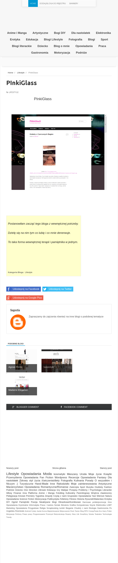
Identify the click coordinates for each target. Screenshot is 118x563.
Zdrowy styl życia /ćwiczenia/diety (39, 480)
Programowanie (39, 514)
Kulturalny (70, 493)
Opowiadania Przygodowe (27, 508)
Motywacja (10, 514)
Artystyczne (105, 483)
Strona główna (59, 468)
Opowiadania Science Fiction (20, 499)
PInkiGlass (43, 99)
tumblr (62, 508)
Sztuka (91, 514)
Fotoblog (60, 493)
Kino (110, 502)
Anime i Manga (47, 493)
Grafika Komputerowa (79, 505)
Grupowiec (72, 496)
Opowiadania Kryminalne (17, 505)
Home (33, 3)
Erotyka (108, 499)
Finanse (17, 493)
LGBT (109, 505)
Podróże (10, 490)
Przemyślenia (14, 477)
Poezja (34, 502)
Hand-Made (41, 483)
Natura (108, 496)
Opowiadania (31, 474)
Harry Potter (107, 511)
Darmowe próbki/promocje (94, 502)
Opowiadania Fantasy (93, 477)
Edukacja (51, 490)
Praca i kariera (46, 505)
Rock (72, 511)
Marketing (10, 508)
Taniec (77, 511)
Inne (52, 483)
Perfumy (18, 514)
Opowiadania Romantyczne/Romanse (46, 487)
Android (28, 511)
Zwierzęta (74, 487)
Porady (89, 480)
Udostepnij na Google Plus (24, 297)
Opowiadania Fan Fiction (38, 477)
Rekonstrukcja (59, 514)
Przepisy (73, 490)
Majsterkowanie (53, 511)
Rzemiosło (19, 511)
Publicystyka (53, 499)
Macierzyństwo (14, 487)
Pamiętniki (24, 502)
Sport (82, 487)
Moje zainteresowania (84, 483)
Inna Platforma (30, 493)
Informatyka (34, 505)
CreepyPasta (93, 511)
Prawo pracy (27, 514)
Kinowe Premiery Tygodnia (31, 496)
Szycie (92, 505)
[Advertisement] (59, 441)
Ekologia (92, 508)
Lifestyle (13, 92)
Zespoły (49, 496)
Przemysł (49, 514)
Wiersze (100, 496)
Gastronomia (102, 508)
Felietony (64, 499)
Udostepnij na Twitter (57, 289)
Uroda (83, 474)
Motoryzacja (40, 499)
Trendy (9, 517)
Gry (58, 490)
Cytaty (33, 511)
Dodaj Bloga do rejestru (53, 3)
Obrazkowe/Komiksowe (69, 502)
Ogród (15, 502)
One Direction (30, 490)
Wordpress (61, 477)
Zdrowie (42, 490)
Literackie (107, 490)
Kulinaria (79, 480)
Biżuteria (65, 505)
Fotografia (67, 480)
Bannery (73, 3)
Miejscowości (65, 511)
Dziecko (19, 490)
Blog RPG (84, 511)
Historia (80, 499)
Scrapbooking (52, 508)
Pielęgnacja (11, 496)
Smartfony (84, 514)
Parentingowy (83, 493)
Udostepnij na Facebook (22, 289)
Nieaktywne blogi (48, 502)
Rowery (68, 514)
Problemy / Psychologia (90, 490)
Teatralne (98, 514)
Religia (43, 508)
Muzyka (90, 487)
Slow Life (75, 514)
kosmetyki (59, 474)
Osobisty (99, 487)
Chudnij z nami (81, 508)
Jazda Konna (42, 511)
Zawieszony (106, 493)
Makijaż (64, 490)
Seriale (57, 505)
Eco (100, 511)
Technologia (107, 514)
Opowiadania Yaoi (87, 496)
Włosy (9, 493)
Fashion (108, 487)
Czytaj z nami (60, 496)
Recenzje (74, 477)
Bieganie (69, 508)
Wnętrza (95, 493)
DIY (8, 502)
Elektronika (101, 505)
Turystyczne (26, 483)
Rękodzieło (63, 483)
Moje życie (95, 474)
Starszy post (106, 468)
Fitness (72, 499)
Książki (108, 474)
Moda (47, 474)
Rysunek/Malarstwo (94, 499)
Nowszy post (12, 468)
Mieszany (72, 474)
